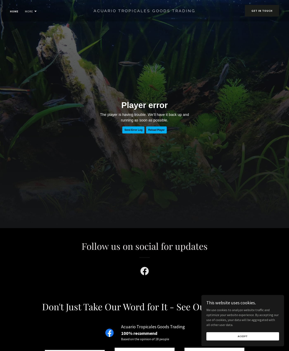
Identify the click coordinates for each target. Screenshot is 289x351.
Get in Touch (261, 11)
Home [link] (14, 11)
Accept (243, 336)
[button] (31, 11)
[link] (144, 11)
